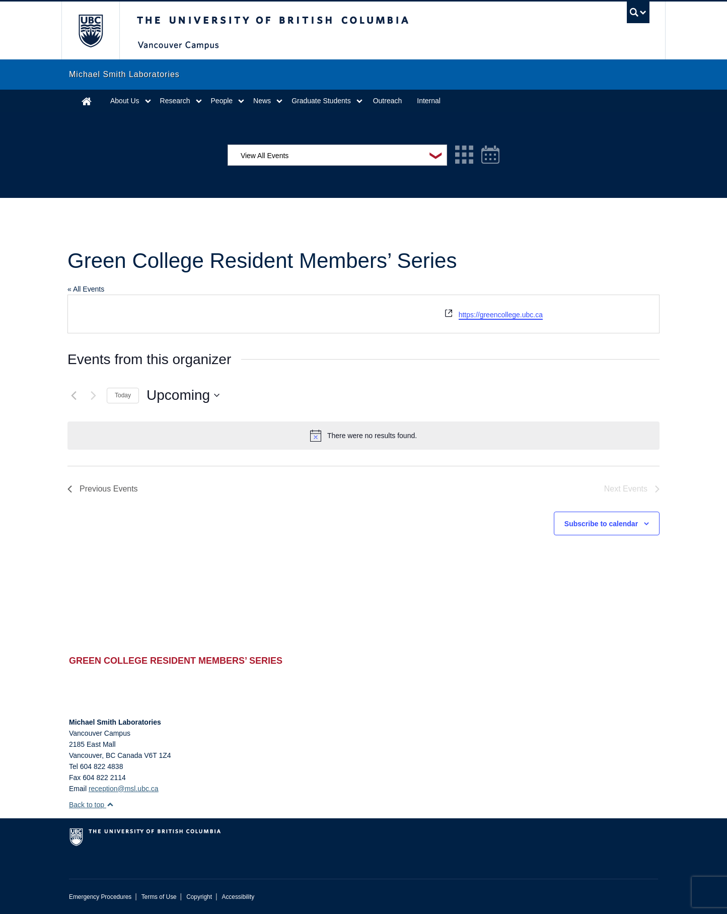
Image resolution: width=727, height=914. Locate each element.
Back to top (91, 805)
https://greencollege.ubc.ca (501, 315)
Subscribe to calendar (601, 524)
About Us (124, 101)
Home (86, 101)
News (262, 101)
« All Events (85, 289)
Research (175, 101)
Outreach (387, 101)
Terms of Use (159, 896)
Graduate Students (321, 101)
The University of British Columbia (90, 30)
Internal (429, 101)
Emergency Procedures (100, 896)
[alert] (363, 435)
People (222, 101)
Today (123, 395)
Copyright (199, 896)
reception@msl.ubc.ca (124, 789)
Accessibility (238, 896)
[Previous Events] (73, 395)
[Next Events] (93, 395)
